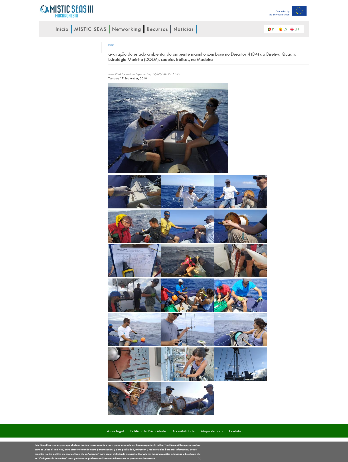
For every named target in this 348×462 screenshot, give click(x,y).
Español (286, 29)
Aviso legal (115, 431)
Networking (126, 29)
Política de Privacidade (148, 431)
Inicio (62, 29)
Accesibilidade (183, 431)
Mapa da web (212, 431)
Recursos (157, 29)
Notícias (184, 29)
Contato (235, 431)
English (297, 29)
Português (275, 29)
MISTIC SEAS (90, 29)
